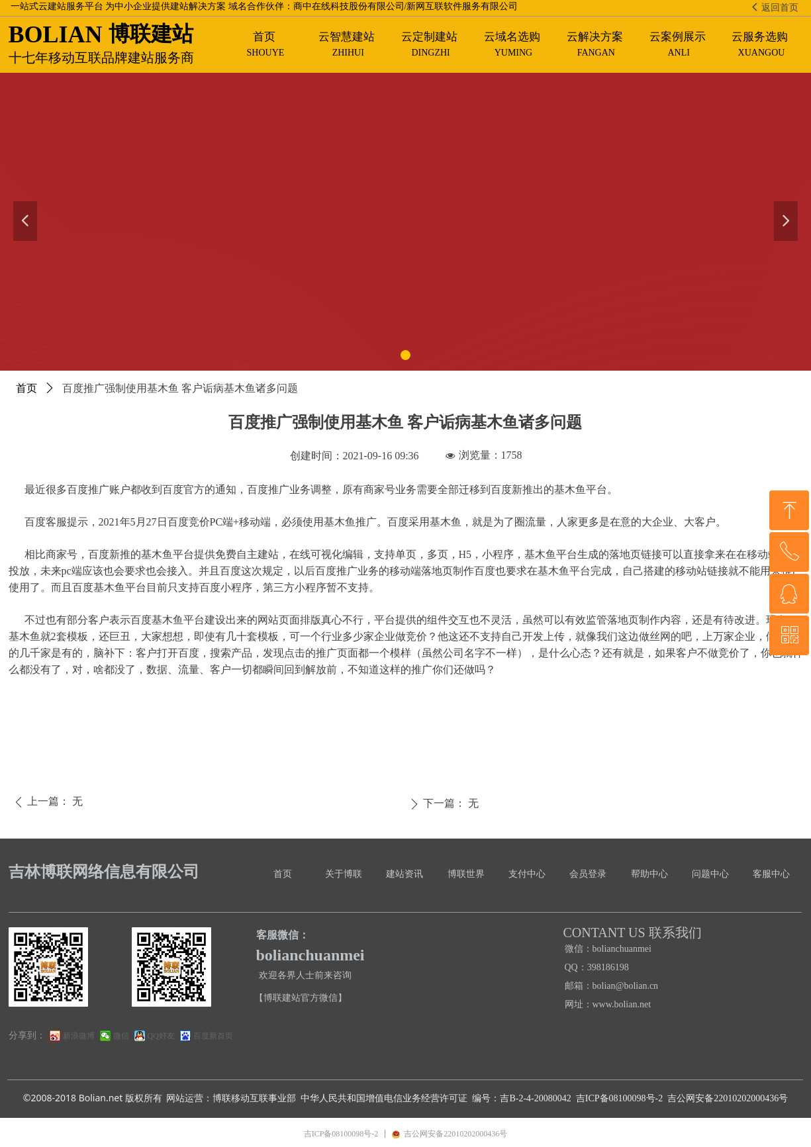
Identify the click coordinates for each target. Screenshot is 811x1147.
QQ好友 (161, 1035)
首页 (26, 388)
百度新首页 (213, 1035)
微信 (121, 1035)
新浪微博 (79, 1035)
